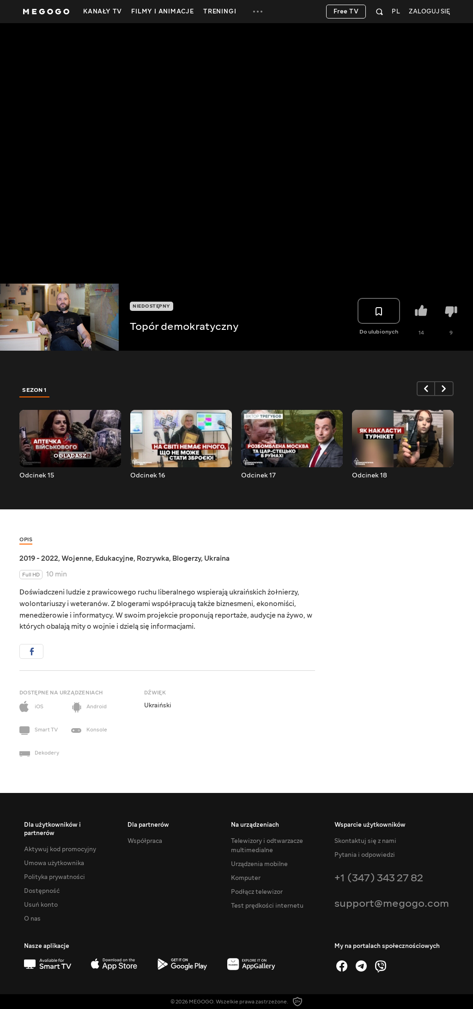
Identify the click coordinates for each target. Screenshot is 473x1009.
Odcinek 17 (258, 475)
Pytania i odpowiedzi (364, 855)
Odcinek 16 (147, 475)
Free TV (346, 11)
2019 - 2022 (38, 558)
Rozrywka (153, 558)
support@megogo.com (391, 903)
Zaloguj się (429, 12)
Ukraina (217, 558)
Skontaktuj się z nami (365, 841)
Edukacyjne (114, 558)
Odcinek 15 (36, 475)
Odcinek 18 (369, 475)
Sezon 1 (34, 390)
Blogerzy (186, 558)
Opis (25, 539)
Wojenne (76, 558)
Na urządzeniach (255, 825)
